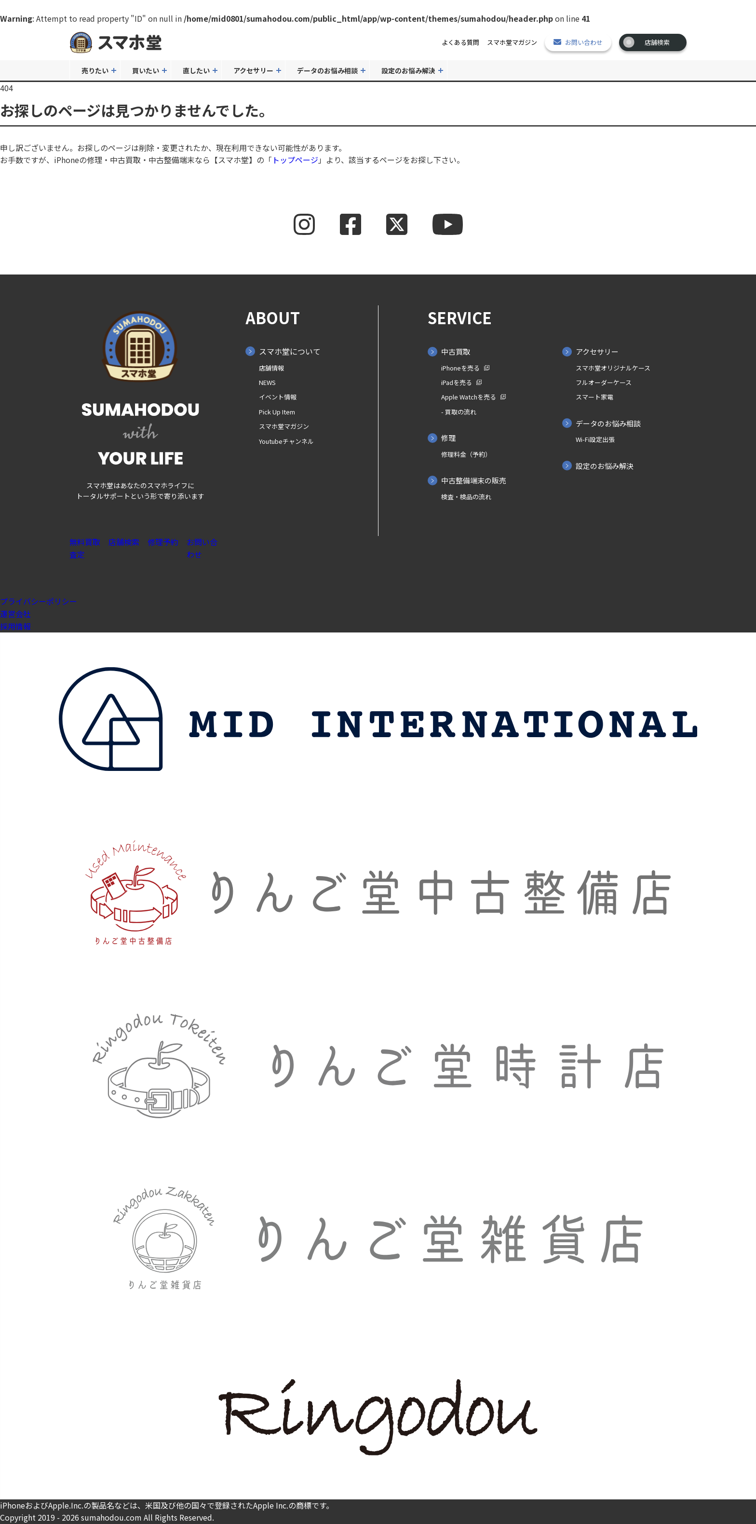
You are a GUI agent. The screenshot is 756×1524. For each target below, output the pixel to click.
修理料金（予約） (466, 454)
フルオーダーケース (604, 382)
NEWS (267, 382)
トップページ (295, 159)
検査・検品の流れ (466, 496)
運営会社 (15, 613)
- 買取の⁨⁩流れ (458, 411)
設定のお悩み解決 (408, 70)
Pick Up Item (277, 411)
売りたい (94, 70)
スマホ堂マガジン (512, 42)
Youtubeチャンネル (286, 441)
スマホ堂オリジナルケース (613, 367)
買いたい (145, 70)
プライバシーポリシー (38, 601)
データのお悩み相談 (327, 70)
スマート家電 (594, 396)
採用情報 (15, 626)
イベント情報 (278, 396)
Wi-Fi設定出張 (595, 439)
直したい (196, 70)
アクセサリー (253, 70)
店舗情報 (271, 367)
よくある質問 (460, 42)
